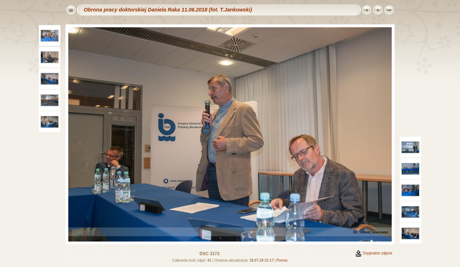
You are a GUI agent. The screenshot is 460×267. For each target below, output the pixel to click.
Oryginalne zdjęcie (373, 253)
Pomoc (282, 260)
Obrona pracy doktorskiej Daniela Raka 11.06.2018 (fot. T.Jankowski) (168, 10)
